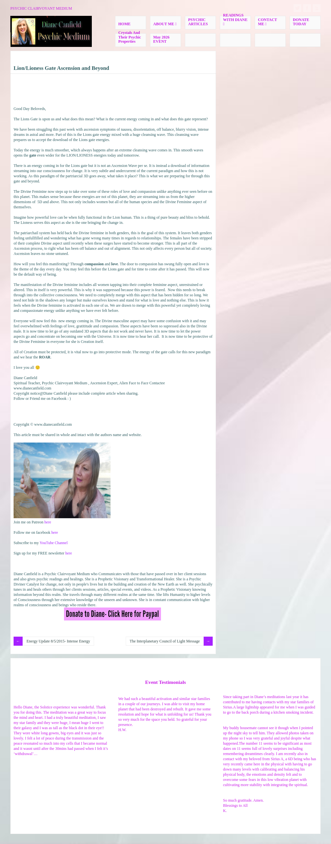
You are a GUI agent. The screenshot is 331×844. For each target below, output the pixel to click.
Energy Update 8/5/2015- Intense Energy (58, 641)
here (47, 522)
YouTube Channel (54, 543)
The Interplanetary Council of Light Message (165, 641)
